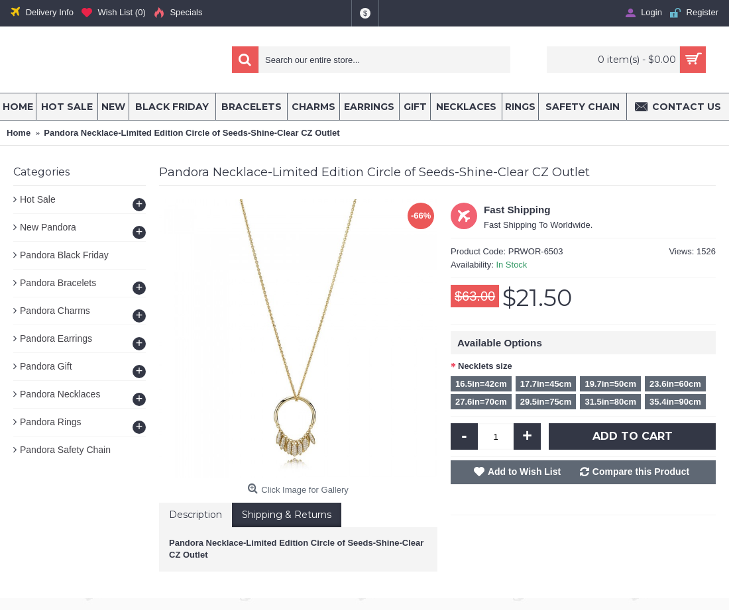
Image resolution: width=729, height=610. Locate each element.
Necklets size (485, 366)
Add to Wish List (524, 471)
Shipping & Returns (286, 515)
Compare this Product (640, 471)
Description (195, 515)
